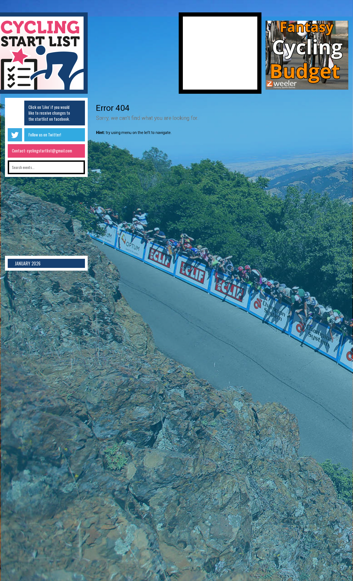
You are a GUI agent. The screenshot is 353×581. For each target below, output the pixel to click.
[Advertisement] (133, 55)
